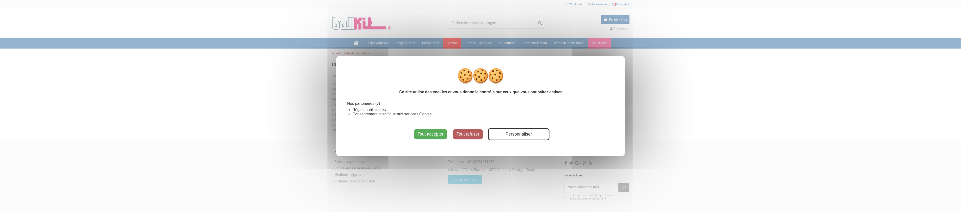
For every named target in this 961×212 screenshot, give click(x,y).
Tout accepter (431, 134)
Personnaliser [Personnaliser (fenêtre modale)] (518, 134)
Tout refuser (467, 134)
